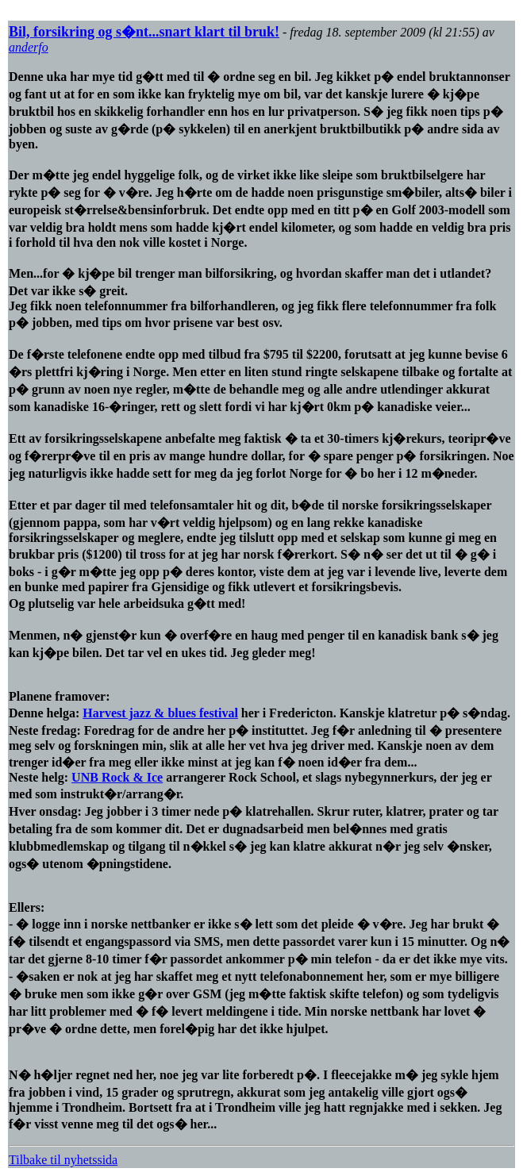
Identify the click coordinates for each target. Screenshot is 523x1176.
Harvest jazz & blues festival (160, 713)
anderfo (28, 47)
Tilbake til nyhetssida (63, 1159)
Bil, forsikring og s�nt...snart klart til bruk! (144, 32)
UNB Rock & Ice (117, 777)
